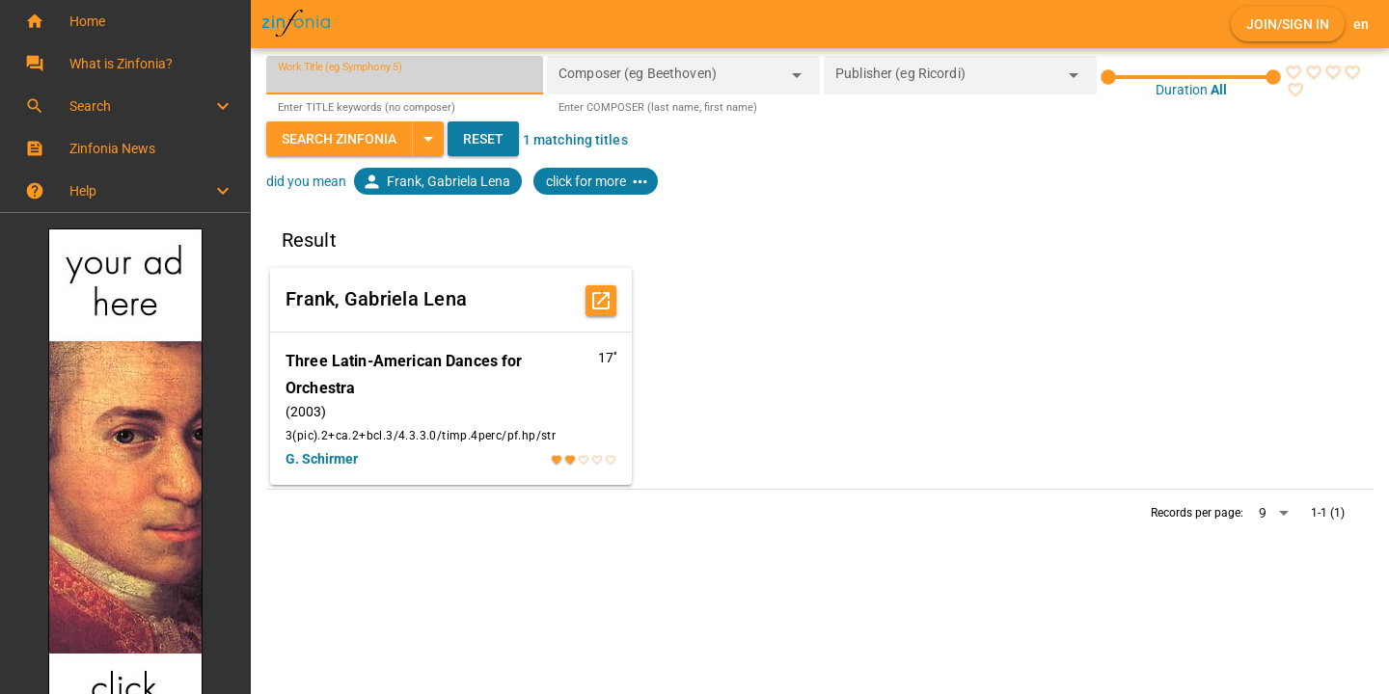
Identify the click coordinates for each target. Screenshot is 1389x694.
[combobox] (668, 81)
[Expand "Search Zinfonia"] (428, 138)
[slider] (1190, 77)
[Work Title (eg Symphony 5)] (404, 75)
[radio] (1293, 72)
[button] (125, 21)
